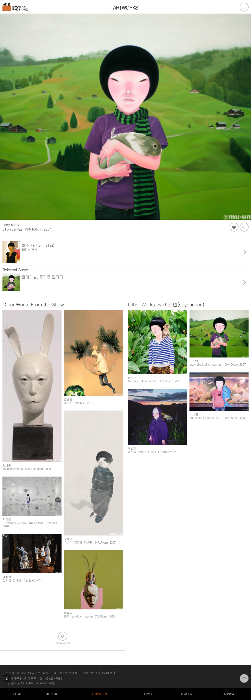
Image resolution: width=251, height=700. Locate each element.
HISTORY (186, 693)
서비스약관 (89, 673)
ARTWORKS (100, 693)
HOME (17, 693)
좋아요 (234, 227)
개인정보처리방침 (65, 673)
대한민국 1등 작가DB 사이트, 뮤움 (25, 673)
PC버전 (107, 673)
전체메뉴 (244, 7)
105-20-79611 (53, 678)
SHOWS (145, 693)
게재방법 (228, 693)
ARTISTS (52, 693)
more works (62, 643)
